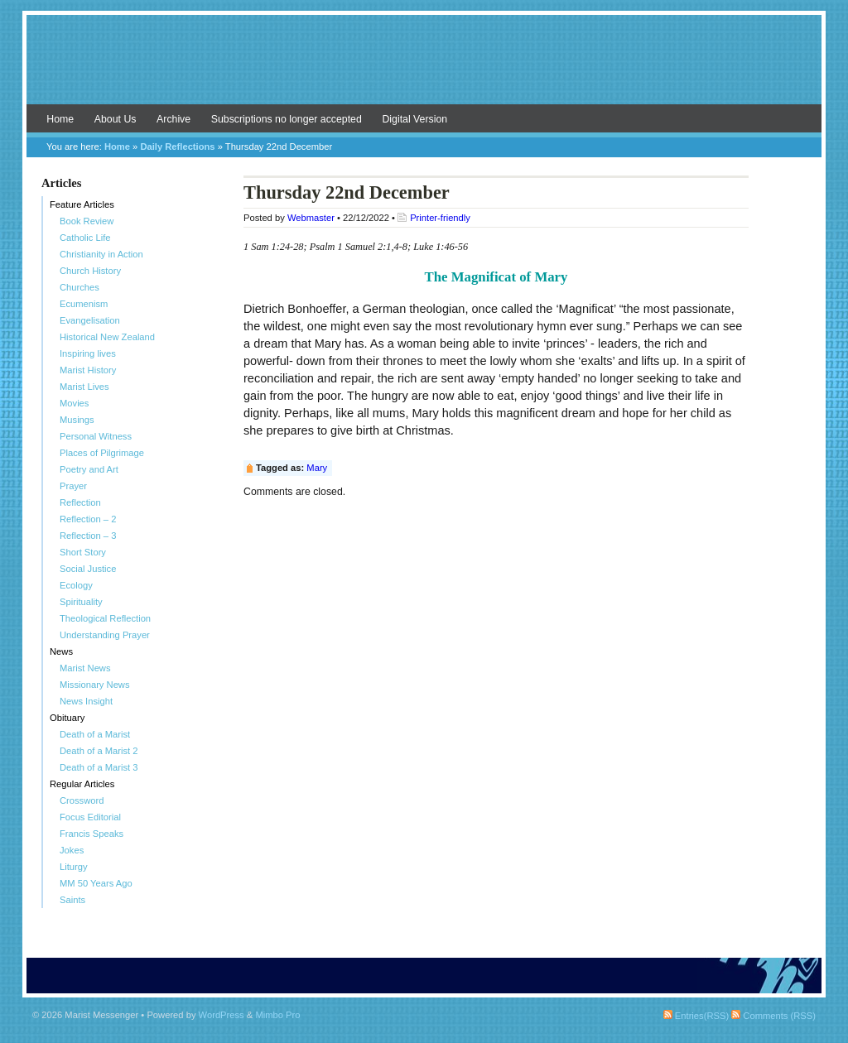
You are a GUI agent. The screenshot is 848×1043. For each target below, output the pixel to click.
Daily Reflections (177, 146)
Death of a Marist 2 (99, 751)
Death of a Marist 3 (99, 767)
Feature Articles (82, 204)
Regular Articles (82, 784)
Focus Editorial (90, 817)
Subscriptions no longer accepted (286, 119)
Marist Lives (84, 387)
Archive (173, 119)
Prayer (73, 486)
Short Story (83, 552)
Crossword (82, 800)
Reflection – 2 (88, 519)
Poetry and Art (89, 469)
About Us (115, 119)
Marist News (85, 668)
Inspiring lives (88, 353)
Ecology (76, 585)
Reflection (80, 502)
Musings (77, 420)
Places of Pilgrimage (102, 453)
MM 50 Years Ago (96, 883)
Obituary (67, 718)
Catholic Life (85, 238)
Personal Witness (96, 436)
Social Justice (88, 569)
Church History (90, 271)
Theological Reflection (105, 618)
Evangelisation (90, 320)
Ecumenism (84, 304)
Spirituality (81, 602)
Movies (74, 403)
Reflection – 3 (88, 536)
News (61, 651)
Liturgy (74, 867)
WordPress (221, 1015)
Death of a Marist (95, 734)
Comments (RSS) (773, 1016)
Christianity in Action (101, 254)
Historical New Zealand (107, 337)
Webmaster (311, 218)
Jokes (72, 850)
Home (60, 119)
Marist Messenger (424, 68)
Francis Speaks (91, 834)
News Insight (86, 701)
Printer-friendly (440, 218)
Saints (72, 900)
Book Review (86, 221)
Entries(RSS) (696, 1016)
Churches (79, 287)
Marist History (88, 370)
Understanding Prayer (105, 635)
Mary (316, 468)
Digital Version (414, 119)
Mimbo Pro (277, 1015)
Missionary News (95, 685)
